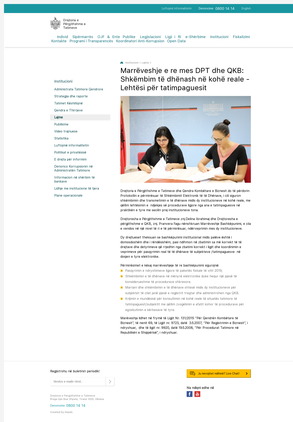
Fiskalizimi (241, 37)
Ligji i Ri (173, 37)
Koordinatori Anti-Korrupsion (140, 41)
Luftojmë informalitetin (177, 8)
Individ (62, 37)
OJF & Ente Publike (116, 37)
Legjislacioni (150, 37)
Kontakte (59, 41)
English (246, 8)
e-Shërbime (195, 37)
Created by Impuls (61, 412)
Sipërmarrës (82, 37)
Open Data (176, 41)
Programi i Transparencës (91, 41)
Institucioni (219, 37)
